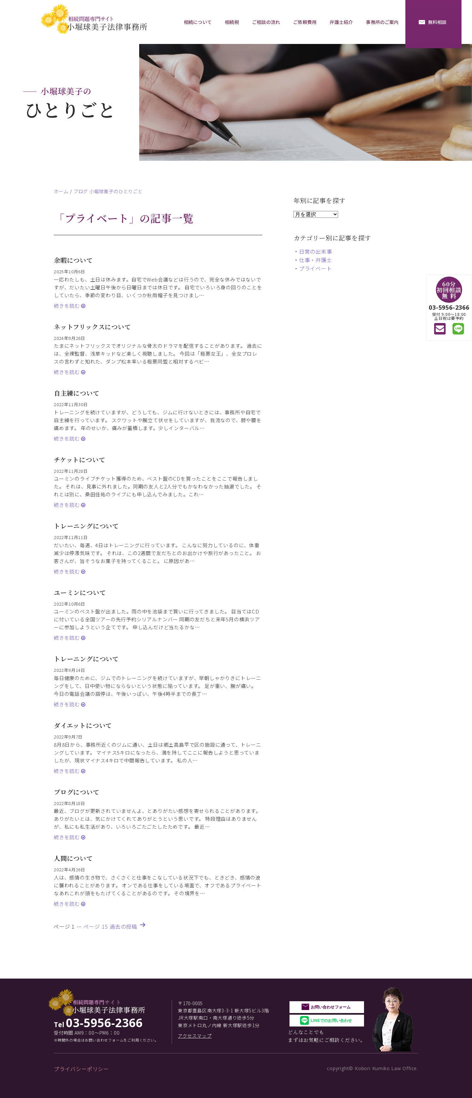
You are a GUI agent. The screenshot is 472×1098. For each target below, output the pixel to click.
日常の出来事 (315, 251)
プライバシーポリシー (81, 1069)
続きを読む (67, 305)
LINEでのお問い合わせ (331, 1020)
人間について (73, 858)
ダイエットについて (83, 725)
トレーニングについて (86, 525)
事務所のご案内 (382, 22)
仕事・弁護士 (315, 260)
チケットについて (79, 459)
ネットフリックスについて (92, 326)
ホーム (61, 191)
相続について (198, 22)
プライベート (315, 268)
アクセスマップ (195, 1035)
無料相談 (437, 22)
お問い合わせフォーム (331, 1007)
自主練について (76, 392)
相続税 (232, 22)
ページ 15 (95, 926)
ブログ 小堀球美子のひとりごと (108, 191)
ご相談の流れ (266, 22)
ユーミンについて (80, 592)
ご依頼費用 (304, 22)
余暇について (73, 260)
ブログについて (76, 791)
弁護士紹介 (341, 22)
